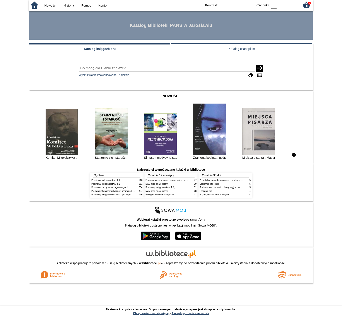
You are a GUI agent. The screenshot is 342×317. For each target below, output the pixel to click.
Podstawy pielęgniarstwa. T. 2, (160, 187)
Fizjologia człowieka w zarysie (214, 194)
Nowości (50, 5)
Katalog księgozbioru (100, 49)
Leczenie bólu (206, 191)
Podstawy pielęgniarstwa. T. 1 (105, 184)
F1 (281, 5)
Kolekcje (124, 75)
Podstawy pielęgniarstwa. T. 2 (105, 180)
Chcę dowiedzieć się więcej (151, 313)
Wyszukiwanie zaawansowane (98, 75)
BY (249, 5)
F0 (274, 5)
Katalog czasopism (242, 49)
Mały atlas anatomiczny (156, 184)
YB (240, 5)
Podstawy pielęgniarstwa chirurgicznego (110, 194)
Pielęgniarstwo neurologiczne (159, 194)
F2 (291, 5)
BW (231, 5)
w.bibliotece (150, 263)
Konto (102, 5)
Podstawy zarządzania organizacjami (109, 187)
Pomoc (86, 5)
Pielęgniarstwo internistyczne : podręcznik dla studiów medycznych (124, 191)
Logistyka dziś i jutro (209, 184)
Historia (68, 5)
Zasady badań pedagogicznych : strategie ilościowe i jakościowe (231, 180)
